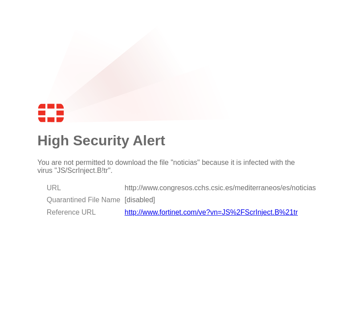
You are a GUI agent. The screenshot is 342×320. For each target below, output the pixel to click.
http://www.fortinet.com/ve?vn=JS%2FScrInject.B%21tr (211, 212)
